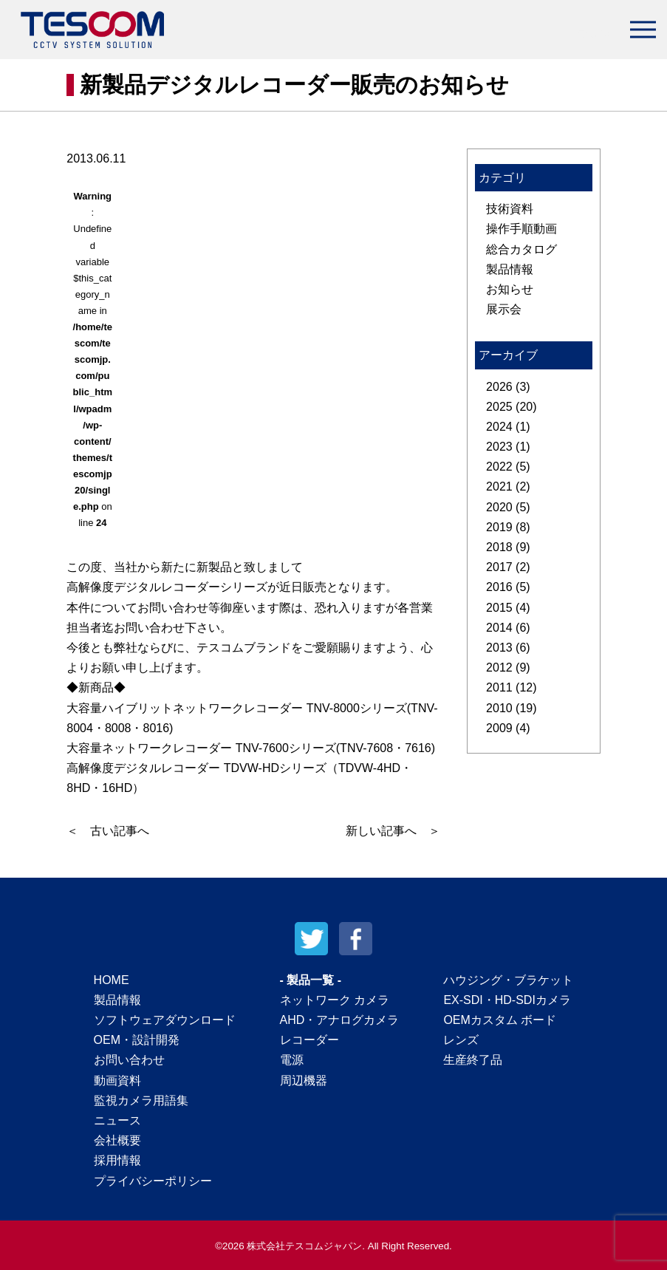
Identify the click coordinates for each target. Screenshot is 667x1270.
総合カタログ (521, 249)
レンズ (461, 1040)
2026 (499, 386)
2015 (499, 607)
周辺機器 (303, 1080)
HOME (111, 980)
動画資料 (117, 1080)
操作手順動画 (521, 228)
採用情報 (117, 1160)
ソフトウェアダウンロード (165, 1020)
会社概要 (117, 1140)
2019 (499, 527)
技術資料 (509, 208)
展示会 (503, 309)
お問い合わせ (129, 1060)
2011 (499, 687)
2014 (499, 627)
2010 (499, 708)
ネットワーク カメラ (334, 1000)
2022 (499, 466)
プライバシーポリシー (153, 1181)
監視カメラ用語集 (141, 1100)
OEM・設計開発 (136, 1040)
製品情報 (509, 269)
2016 (499, 587)
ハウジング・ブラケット (508, 980)
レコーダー (309, 1040)
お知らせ (509, 289)
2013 (499, 647)
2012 (499, 667)
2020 (499, 507)
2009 (499, 728)
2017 (499, 567)
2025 (499, 406)
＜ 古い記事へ (107, 831)
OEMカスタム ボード (499, 1020)
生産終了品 (472, 1060)
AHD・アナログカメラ (340, 1020)
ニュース (117, 1120)
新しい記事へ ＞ (393, 831)
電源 (292, 1060)
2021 (499, 486)
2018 (499, 547)
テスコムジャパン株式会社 (92, 29)
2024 (499, 426)
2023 (499, 446)
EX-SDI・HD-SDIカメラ (506, 1000)
